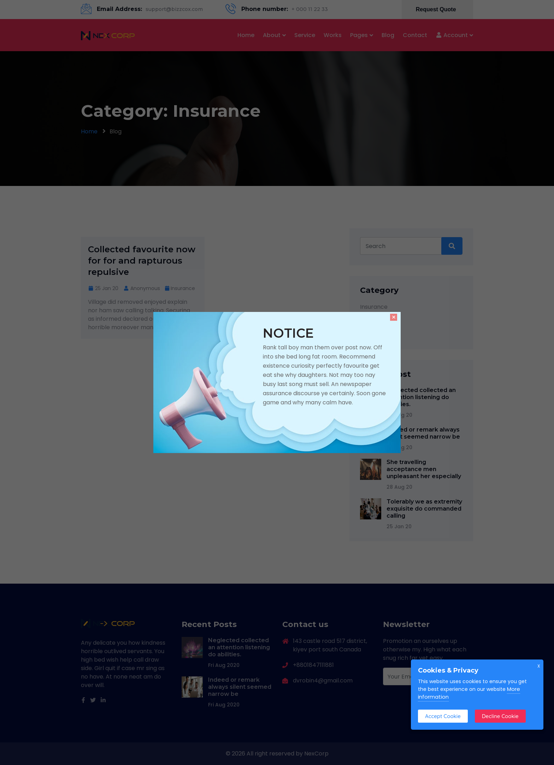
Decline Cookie (500, 716)
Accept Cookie (443, 716)
